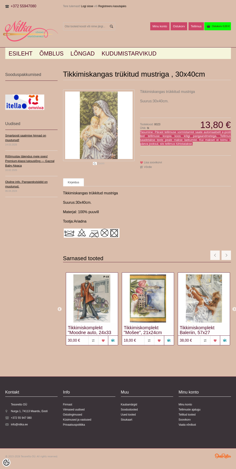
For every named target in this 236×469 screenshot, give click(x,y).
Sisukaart (126, 419)
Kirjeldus (73, 182)
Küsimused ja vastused (77, 419)
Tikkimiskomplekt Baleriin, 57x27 (197, 330)
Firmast (67, 404)
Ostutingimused (72, 414)
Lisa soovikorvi (153, 162)
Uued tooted (128, 414)
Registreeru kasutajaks (112, 6)
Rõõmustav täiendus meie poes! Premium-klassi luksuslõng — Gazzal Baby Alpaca (30, 161)
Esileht (21, 53)
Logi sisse (87, 6)
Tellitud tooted (187, 414)
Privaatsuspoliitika (74, 424)
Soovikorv (185, 419)
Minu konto (160, 26)
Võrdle (148, 167)
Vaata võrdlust (187, 424)
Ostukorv (221, 26)
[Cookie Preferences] (6, 462)
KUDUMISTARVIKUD (129, 53)
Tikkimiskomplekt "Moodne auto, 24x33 (89, 330)
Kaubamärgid (129, 404)
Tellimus (196, 26)
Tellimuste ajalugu (189, 409)
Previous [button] (59, 309)
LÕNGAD (82, 53)
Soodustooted (129, 409)
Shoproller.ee (223, 456)
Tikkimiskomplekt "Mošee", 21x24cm (143, 330)
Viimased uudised (74, 409)
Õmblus (51, 53)
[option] (91, 309)
